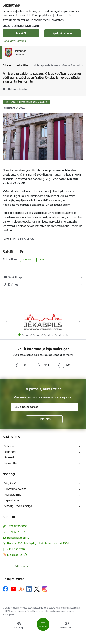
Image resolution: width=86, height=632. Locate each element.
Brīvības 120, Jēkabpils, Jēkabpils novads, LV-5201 (38, 543)
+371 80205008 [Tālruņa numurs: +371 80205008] (17, 526)
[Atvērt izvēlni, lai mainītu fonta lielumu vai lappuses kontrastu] (66, 625)
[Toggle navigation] (43, 624)
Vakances (10, 446)
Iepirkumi (10, 451)
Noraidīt (21, 33)
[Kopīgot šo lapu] (43, 284)
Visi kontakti (21, 566)
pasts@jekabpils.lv (18, 537)
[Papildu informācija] (25, 554)
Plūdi (41, 259)
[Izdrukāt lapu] (43, 277)
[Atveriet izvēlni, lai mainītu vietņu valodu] (19, 625)
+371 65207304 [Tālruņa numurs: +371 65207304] (16, 549)
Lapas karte (11, 500)
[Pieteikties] (44, 419)
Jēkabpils (27, 259)
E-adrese (13, 555)
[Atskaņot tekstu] (17, 89)
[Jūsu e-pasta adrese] (44, 407)
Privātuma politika (15, 489)
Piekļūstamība (12, 494)
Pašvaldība (10, 463)
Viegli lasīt (10, 483)
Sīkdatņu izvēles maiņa (18, 506)
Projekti (9, 457)
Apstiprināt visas (62, 33)
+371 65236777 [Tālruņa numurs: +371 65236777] (17, 532)
